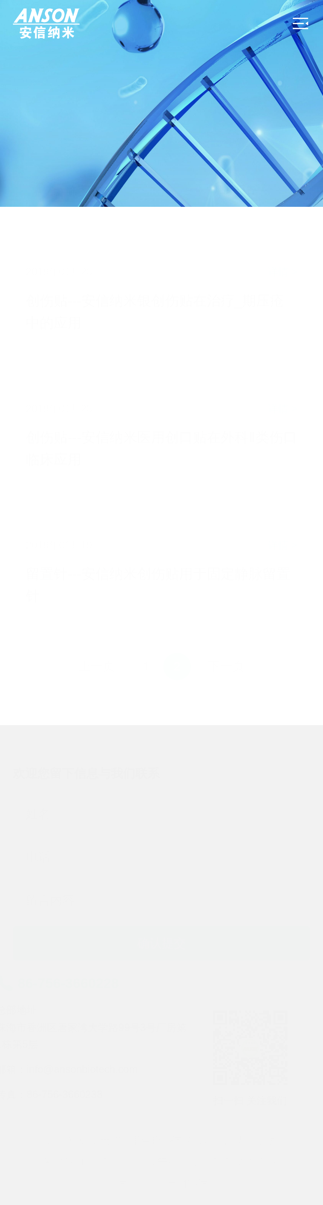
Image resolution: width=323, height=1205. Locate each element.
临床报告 (235, 189)
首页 (23, 125)
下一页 (226, 666)
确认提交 (161, 935)
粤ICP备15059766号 (89, 1162)
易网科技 (187, 1183)
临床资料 (62, 125)
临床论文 (112, 125)
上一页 (96, 666)
